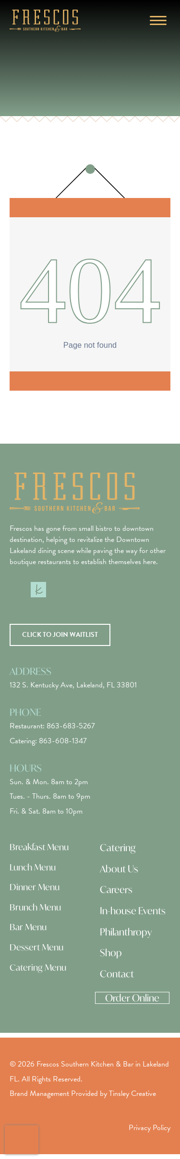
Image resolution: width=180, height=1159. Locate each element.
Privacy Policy (149, 1127)
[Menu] (158, 21)
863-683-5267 (71, 726)
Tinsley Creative (132, 1093)
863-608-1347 (63, 741)
